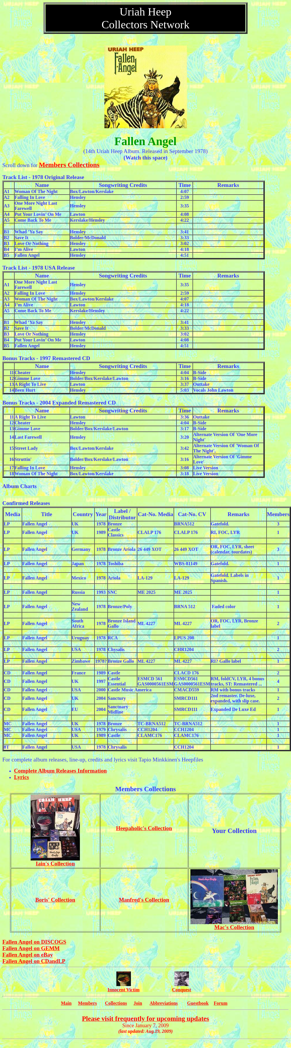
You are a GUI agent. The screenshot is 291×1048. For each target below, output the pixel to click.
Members (87, 1003)
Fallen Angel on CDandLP (33, 961)
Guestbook (198, 1003)
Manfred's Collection (144, 900)
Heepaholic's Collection (144, 828)
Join (138, 1003)
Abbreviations (164, 1003)
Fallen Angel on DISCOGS (34, 942)
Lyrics (21, 777)
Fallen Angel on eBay (27, 955)
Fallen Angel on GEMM (31, 948)
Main (66, 1003)
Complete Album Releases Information (60, 771)
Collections (116, 1003)
